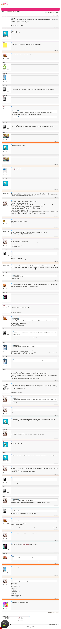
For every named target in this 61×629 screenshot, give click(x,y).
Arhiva (56, 624)
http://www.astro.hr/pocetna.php (41, 88)
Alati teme (54, 15)
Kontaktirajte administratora (52, 624)
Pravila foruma (19, 621)
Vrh (57, 624)
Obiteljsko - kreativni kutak (13, 11)
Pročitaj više (5, 623)
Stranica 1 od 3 (50, 12)
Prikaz (57, 15)
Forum (4, 11)
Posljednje (57, 12)
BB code (19, 617)
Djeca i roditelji (7, 11)
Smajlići (19, 618)
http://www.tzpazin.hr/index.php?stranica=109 (16, 169)
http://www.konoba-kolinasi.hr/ (25, 544)
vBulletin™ (32, 627)
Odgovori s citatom (56, 27)
